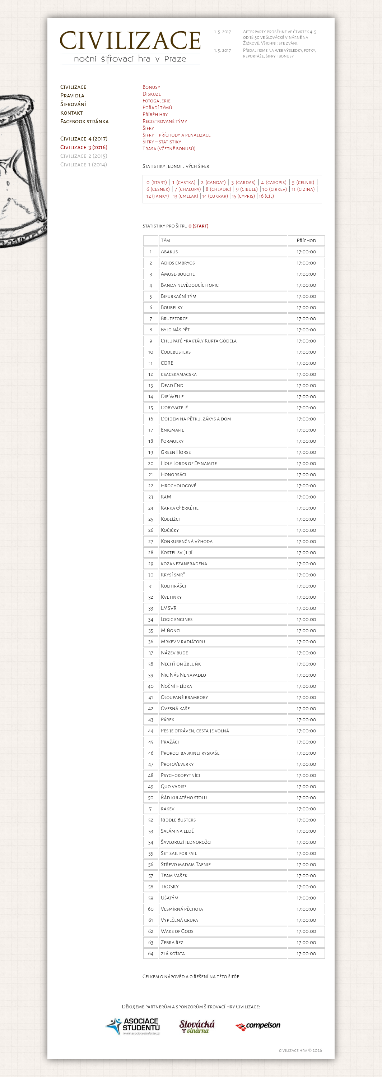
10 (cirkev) (274, 189)
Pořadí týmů (157, 107)
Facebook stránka (84, 121)
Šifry (148, 128)
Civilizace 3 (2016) (84, 147)
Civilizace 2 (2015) (84, 156)
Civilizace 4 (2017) (84, 138)
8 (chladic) (219, 189)
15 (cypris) (243, 196)
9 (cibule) (247, 189)
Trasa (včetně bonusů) (169, 148)
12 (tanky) (157, 196)
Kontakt (71, 113)
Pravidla (72, 95)
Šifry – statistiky (162, 141)
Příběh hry (155, 114)
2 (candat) (213, 182)
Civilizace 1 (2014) (83, 164)
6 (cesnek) (158, 189)
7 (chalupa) (187, 189)
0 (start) (156, 182)
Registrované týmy (165, 121)
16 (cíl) (266, 196)
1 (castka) (184, 182)
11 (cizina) (303, 189)
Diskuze (152, 94)
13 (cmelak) (186, 196)
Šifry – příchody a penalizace (177, 135)
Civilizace (73, 87)
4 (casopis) (274, 182)
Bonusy (151, 87)
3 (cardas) (244, 182)
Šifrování (73, 104)
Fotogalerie (157, 100)
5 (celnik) (303, 182)
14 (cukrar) (215, 196)
